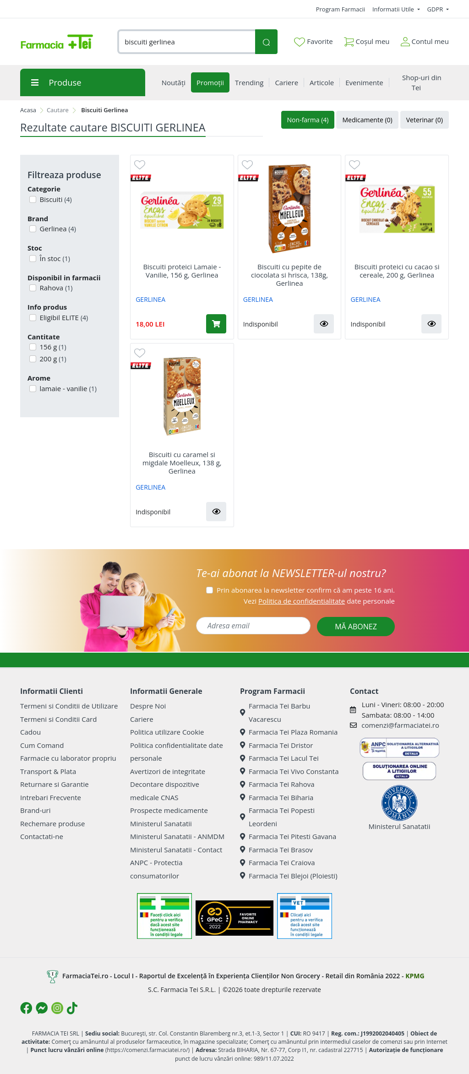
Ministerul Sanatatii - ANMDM (177, 836)
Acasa (28, 110)
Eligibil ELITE (63, 317)
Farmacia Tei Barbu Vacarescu (275, 712)
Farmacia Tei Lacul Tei (279, 758)
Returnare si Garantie (54, 784)
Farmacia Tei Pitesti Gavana (288, 836)
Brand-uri (35, 810)
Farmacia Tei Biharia (276, 797)
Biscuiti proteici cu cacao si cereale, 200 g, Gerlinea (397, 270)
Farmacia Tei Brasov (276, 849)
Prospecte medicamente (169, 810)
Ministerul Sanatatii (161, 823)
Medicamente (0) (367, 119)
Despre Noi (148, 705)
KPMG (414, 975)
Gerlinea (57, 228)
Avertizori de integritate (167, 771)
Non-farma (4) (308, 119)
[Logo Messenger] (42, 1008)
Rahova (55, 287)
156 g (52, 346)
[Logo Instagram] (57, 1008)
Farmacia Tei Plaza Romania (289, 731)
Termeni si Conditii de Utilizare (69, 705)
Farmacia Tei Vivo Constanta (289, 771)
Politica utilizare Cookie (167, 731)
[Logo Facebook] (26, 1008)
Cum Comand (42, 745)
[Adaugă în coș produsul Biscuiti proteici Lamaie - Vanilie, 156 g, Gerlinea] (216, 323)
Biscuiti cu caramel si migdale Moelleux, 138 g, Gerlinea (182, 462)
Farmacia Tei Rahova (277, 784)
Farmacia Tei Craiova (277, 862)
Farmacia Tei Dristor (276, 745)
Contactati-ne (41, 836)
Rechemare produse (52, 823)
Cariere (141, 719)
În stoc (54, 258)
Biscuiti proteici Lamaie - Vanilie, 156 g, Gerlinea (182, 270)
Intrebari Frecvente (50, 797)
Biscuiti (55, 199)
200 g (52, 358)
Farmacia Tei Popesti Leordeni (277, 817)
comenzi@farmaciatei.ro (400, 725)
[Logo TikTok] (72, 1008)
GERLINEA (150, 299)
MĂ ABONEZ (356, 627)
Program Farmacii (340, 9)
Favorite (313, 42)
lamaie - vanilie (67, 388)
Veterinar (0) (424, 119)
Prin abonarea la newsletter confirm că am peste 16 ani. (306, 589)
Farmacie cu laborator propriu (68, 758)
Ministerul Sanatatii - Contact (176, 849)
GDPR (436, 9)
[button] (324, 323)
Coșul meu (367, 40)
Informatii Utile (393, 9)
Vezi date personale (319, 600)
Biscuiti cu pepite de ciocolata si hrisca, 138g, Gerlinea (289, 274)
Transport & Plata (48, 771)
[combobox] (186, 42)
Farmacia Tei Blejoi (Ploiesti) (289, 875)
